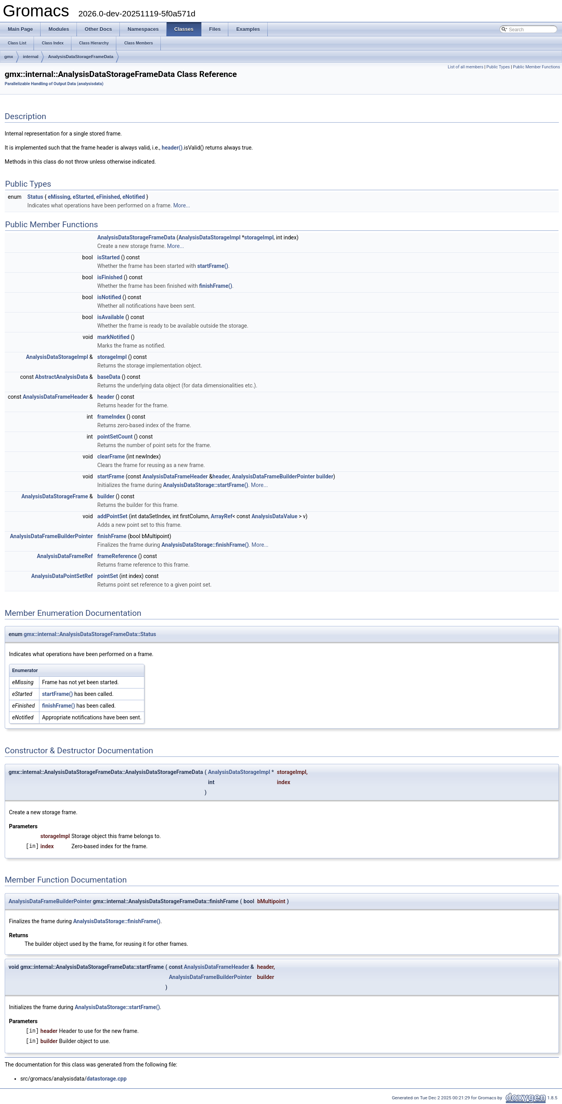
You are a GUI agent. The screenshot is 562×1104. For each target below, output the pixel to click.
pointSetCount (114, 436)
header (105, 397)
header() (172, 147)
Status (35, 197)
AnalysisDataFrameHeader (55, 397)
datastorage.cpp (106, 1078)
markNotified (113, 337)
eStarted (83, 197)
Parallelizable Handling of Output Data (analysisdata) (54, 83)
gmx (8, 56)
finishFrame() (215, 286)
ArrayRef (221, 516)
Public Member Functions (536, 67)
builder (324, 476)
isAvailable (110, 317)
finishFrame (111, 536)
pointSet (107, 576)
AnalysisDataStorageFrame (54, 496)
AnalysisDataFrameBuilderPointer (273, 476)
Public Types (498, 67)
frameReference (117, 556)
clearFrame (111, 456)
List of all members (465, 67)
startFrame (110, 476)
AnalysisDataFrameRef (64, 556)
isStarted (108, 257)
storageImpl (259, 237)
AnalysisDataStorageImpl (209, 237)
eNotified (134, 197)
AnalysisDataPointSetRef (62, 576)
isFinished (109, 277)
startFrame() (212, 266)
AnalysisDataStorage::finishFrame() (205, 545)
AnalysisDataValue (274, 516)
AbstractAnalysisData (61, 377)
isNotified (109, 297)
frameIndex (111, 417)
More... (181, 205)
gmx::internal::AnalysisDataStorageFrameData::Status (90, 634)
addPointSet (112, 516)
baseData (108, 377)
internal (31, 56)
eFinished (108, 197)
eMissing (59, 197)
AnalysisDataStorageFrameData (80, 56)
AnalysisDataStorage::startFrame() (205, 485)
